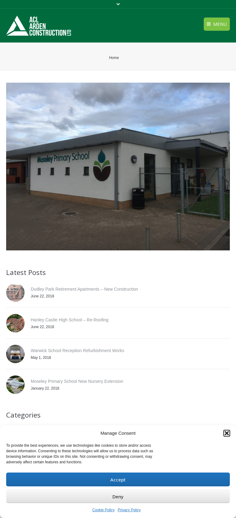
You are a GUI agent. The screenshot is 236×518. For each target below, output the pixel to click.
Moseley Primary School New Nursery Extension (77, 381)
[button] (227, 433)
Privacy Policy (129, 510)
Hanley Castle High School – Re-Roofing (69, 319)
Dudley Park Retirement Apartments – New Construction (84, 289)
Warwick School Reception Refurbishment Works (77, 350)
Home (114, 58)
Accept (118, 480)
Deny (118, 496)
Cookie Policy (103, 510)
